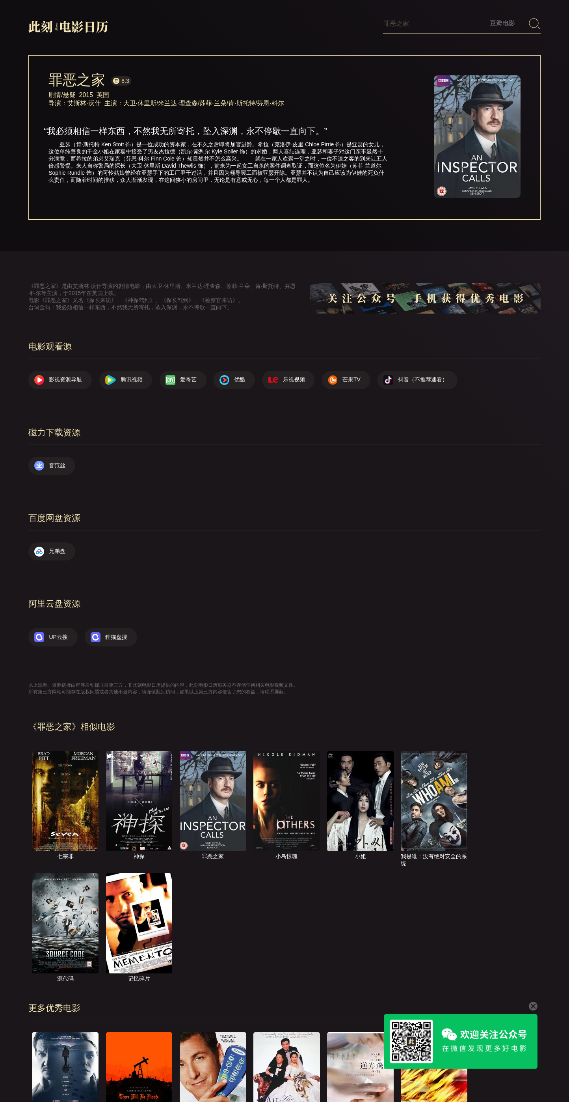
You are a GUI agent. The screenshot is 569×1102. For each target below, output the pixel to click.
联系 (341, 1076)
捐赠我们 (489, 1076)
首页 (287, 1076)
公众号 (524, 1076)
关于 (314, 1076)
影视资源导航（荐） (241, 1076)
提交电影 (374, 1076)
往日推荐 (413, 1076)
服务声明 (451, 1076)
